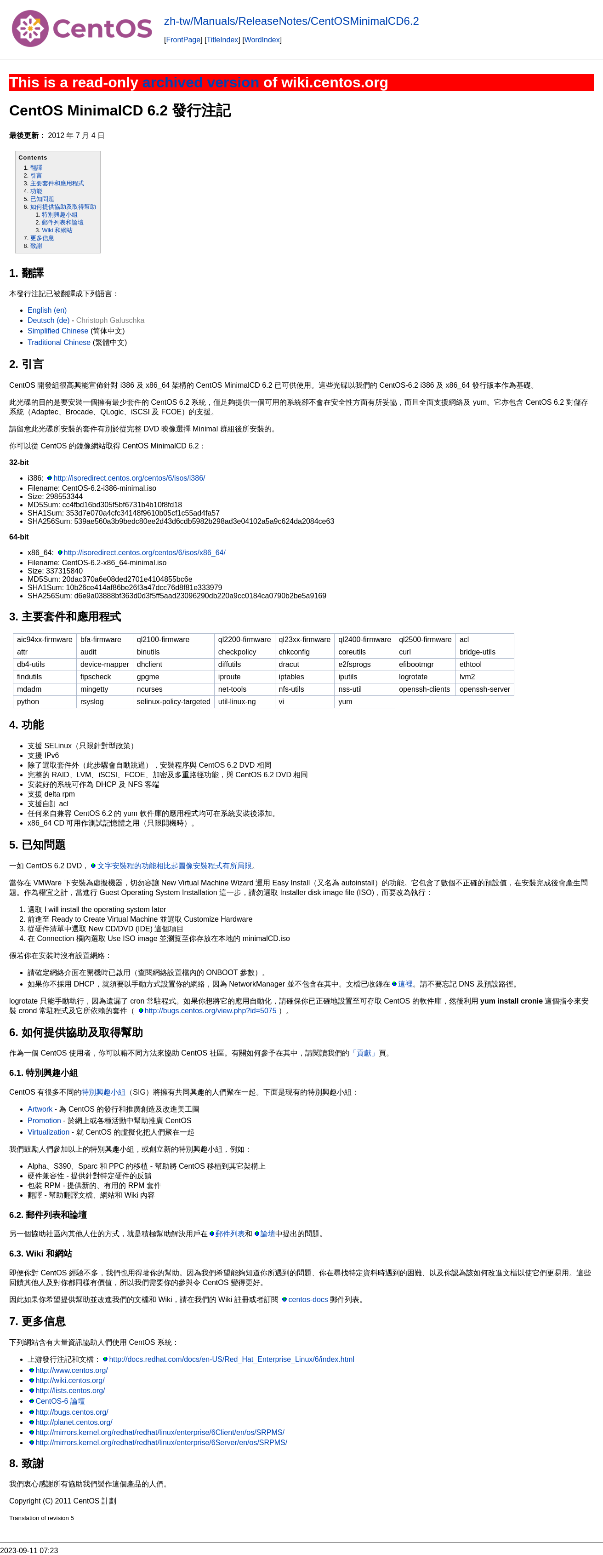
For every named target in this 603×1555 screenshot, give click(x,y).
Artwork (40, 1109)
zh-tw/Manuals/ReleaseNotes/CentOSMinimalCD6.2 (291, 21)
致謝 (36, 245)
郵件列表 (230, 1234)
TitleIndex (223, 40)
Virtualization (48, 1132)
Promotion (44, 1121)
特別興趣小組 (60, 214)
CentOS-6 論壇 (60, 1401)
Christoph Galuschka (110, 320)
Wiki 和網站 (57, 230)
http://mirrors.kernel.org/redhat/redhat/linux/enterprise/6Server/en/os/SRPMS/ (161, 1442)
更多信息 (42, 238)
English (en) (47, 310)
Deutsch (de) (49, 320)
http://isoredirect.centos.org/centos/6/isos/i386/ (129, 478)
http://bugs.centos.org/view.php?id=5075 (211, 1011)
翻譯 (36, 167)
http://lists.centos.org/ (70, 1390)
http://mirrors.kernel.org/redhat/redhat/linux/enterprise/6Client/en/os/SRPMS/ (159, 1432)
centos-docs (308, 1299)
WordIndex (262, 40)
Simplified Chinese (58, 331)
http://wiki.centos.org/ (69, 1380)
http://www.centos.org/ (71, 1370)
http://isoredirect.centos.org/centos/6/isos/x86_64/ (145, 553)
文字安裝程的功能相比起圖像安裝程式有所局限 (174, 866)
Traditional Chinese (59, 342)
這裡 (405, 984)
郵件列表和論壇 (63, 222)
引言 (36, 175)
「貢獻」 (364, 1053)
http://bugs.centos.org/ (71, 1412)
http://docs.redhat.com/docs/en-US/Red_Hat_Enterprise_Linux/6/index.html (231, 1359)
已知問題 (42, 198)
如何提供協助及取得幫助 (63, 206)
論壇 (268, 1234)
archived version (200, 82)
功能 (36, 191)
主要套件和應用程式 (57, 183)
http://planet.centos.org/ (73, 1422)
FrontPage (183, 40)
